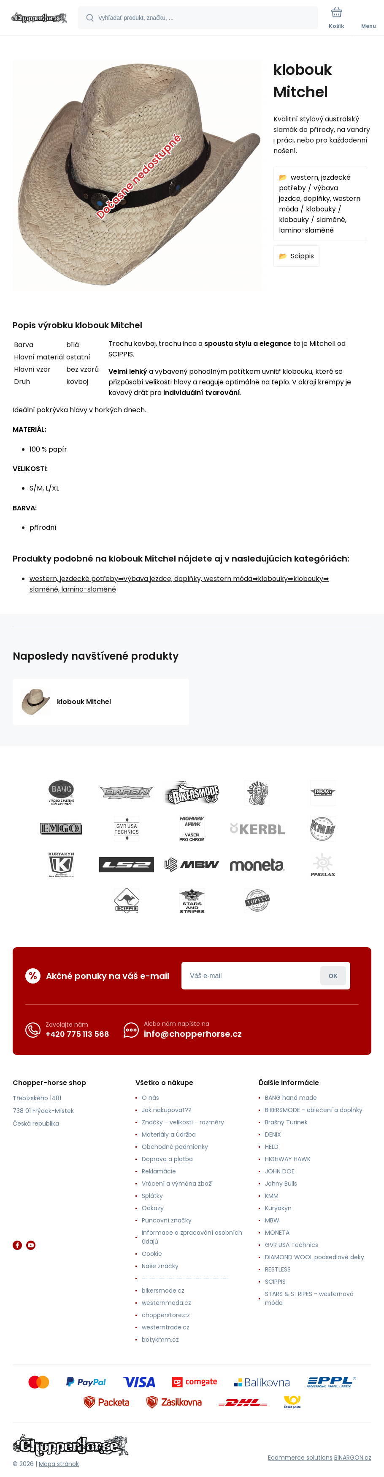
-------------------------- (186, 1278)
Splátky (152, 1196)
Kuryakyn (278, 1208)
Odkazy (153, 1208)
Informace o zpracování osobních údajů (192, 1237)
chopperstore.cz (166, 1315)
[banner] (39, 18)
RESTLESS (278, 1269)
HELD (272, 1147)
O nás (150, 1097)
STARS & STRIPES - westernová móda (309, 1298)
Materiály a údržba (169, 1134)
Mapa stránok (59, 1464)
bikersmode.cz (163, 1290)
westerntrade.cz (165, 1327)
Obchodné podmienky (175, 1147)
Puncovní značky (167, 1220)
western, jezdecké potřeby (74, 579)
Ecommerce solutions (300, 1457)
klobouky (321, 209)
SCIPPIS (275, 1281)
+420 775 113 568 (77, 1033)
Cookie (152, 1254)
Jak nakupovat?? (167, 1110)
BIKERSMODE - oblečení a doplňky (313, 1110)
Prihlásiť (333, 975)
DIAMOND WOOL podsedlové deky (314, 1257)
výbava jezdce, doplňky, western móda (319, 198)
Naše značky (160, 1266)
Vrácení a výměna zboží (177, 1183)
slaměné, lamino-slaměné (73, 589)
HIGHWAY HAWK (288, 1159)
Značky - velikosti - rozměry (183, 1122)
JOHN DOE (280, 1171)
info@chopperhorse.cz (193, 1034)
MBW (272, 1220)
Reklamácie (159, 1171)
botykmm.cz (160, 1339)
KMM (272, 1196)
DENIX (273, 1134)
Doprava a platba (167, 1159)
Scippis (302, 256)
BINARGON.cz (352, 1457)
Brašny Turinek (286, 1122)
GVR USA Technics (291, 1245)
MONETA (277, 1232)
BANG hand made (291, 1097)
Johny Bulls (281, 1183)
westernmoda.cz (166, 1303)
